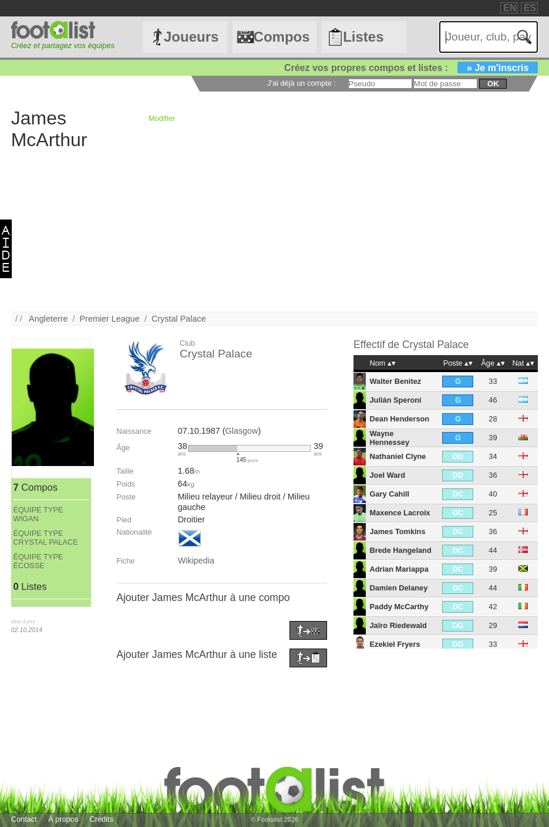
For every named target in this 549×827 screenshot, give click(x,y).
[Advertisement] (274, 229)
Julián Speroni (395, 400)
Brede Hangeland (400, 550)
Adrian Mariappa (398, 569)
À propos (63, 819)
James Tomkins (397, 531)
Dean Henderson (399, 418)
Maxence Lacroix (399, 512)
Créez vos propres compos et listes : (411, 68)
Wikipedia (196, 560)
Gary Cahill (389, 494)
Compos (282, 37)
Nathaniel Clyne (397, 456)
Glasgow (241, 431)
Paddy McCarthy (398, 606)
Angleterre (48, 318)
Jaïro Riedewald (397, 625)
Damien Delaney (398, 587)
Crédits (101, 819)
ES (530, 8)
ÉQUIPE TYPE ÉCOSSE (38, 561)
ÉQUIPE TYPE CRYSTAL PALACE (45, 537)
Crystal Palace (178, 318)
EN (509, 8)
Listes (363, 37)
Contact (24, 819)
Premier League (109, 318)
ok (493, 83)
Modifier (162, 118)
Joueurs (191, 37)
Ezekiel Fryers (394, 644)
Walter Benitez (395, 381)
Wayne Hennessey (389, 438)
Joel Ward (387, 475)
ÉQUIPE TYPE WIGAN (38, 514)
